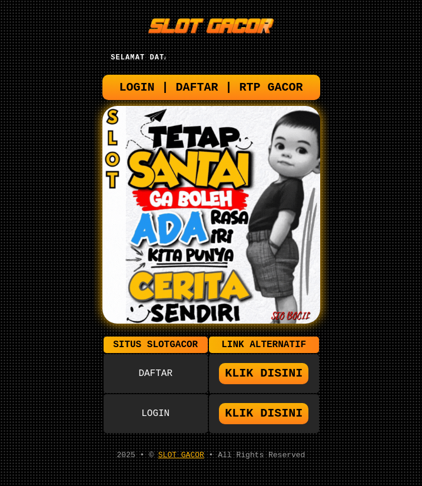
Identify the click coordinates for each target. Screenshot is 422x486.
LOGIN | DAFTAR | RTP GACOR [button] (211, 90)
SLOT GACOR (181, 464)
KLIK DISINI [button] (264, 380)
